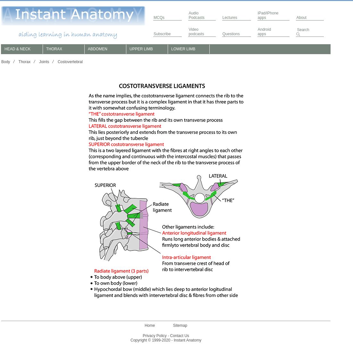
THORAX (54, 49)
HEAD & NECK (17, 49)
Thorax (24, 62)
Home (150, 325)
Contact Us (179, 336)
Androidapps (264, 31)
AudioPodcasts (196, 15)
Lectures (230, 17)
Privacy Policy (155, 336)
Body (5, 62)
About (301, 17)
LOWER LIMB (183, 49)
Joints (44, 62)
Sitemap (180, 325)
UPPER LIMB (141, 49)
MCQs (159, 17)
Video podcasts (196, 31)
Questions (231, 34)
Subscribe (162, 34)
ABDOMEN (97, 49)
